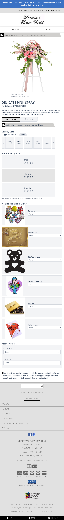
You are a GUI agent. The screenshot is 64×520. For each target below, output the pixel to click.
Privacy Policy (17, 511)
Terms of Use (47, 511)
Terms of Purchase (32, 511)
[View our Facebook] (30, 435)
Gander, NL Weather (20, 508)
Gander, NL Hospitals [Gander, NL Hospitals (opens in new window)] (44, 504)
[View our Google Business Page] (34, 435)
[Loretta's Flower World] (32, 24)
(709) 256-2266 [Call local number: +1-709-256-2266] (56, 10)
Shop (16, 29)
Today (23, 135)
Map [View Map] (32, 518)
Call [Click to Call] (10, 518)
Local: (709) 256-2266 (32, 451)
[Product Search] (32, 386)
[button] (32, 482)
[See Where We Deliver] (32, 398)
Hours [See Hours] (53, 518)
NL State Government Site (41, 508)
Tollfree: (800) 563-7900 (32, 455)
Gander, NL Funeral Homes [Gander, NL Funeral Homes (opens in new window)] (22, 504)
